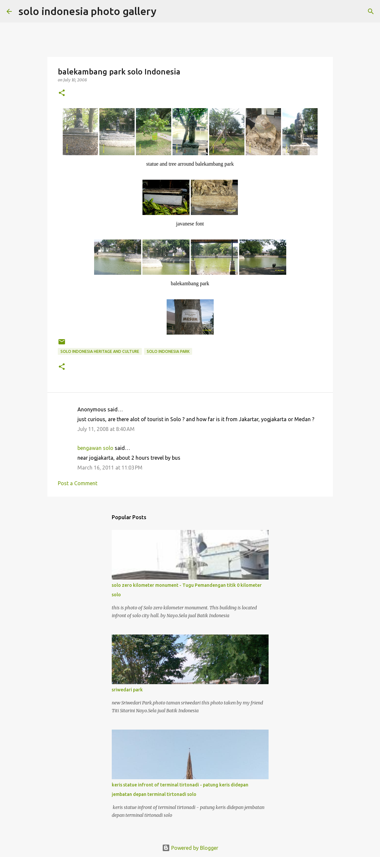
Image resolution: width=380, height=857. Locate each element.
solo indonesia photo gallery (87, 11)
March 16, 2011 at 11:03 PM (109, 467)
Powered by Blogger (190, 848)
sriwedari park (127, 689)
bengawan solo (95, 448)
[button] (62, 93)
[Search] (166, 11)
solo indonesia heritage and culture (99, 351)
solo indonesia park (168, 351)
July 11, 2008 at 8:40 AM (106, 429)
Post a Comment (77, 483)
